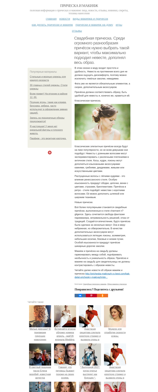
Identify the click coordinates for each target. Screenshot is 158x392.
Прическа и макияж (79, 6)
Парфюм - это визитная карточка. (48, 138)
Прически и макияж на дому (94, 24)
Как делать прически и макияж (52, 24)
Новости (64, 18)
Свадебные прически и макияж (94, 284)
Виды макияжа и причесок (90, 18)
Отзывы (77, 30)
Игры (119, 24)
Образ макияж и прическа (117, 284)
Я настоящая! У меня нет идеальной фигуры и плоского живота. (46, 130)
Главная (51, 18)
